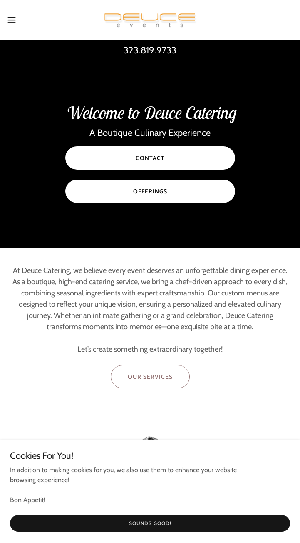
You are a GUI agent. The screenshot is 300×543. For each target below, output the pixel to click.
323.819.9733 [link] (150, 50)
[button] (25, 20)
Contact (150, 158)
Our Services (150, 376)
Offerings (150, 191)
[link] (150, 20)
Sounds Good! (150, 523)
